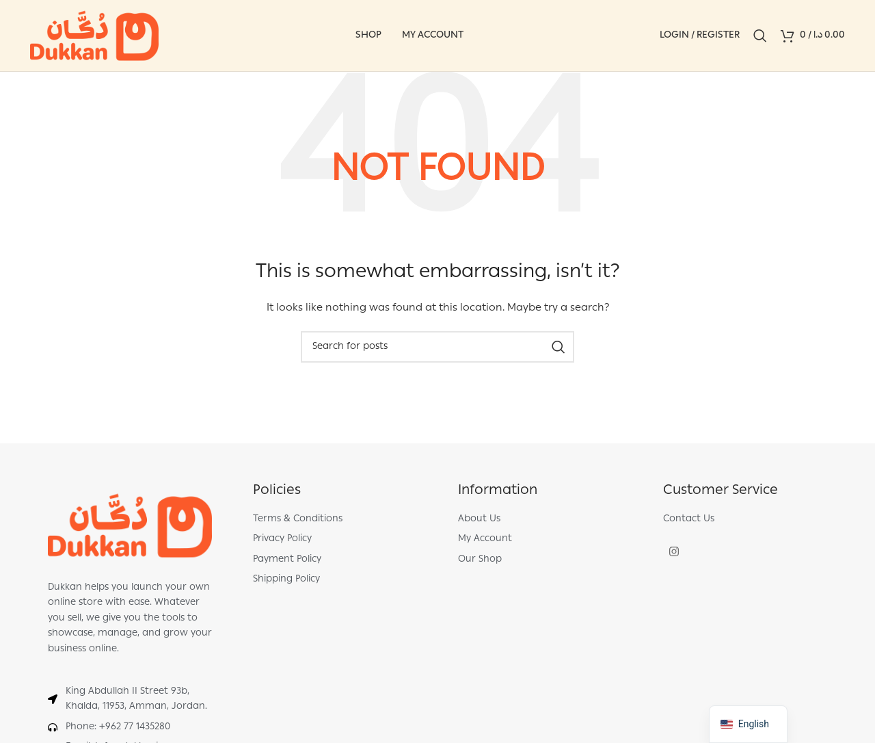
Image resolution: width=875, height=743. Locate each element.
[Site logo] (94, 36)
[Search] (760, 35)
